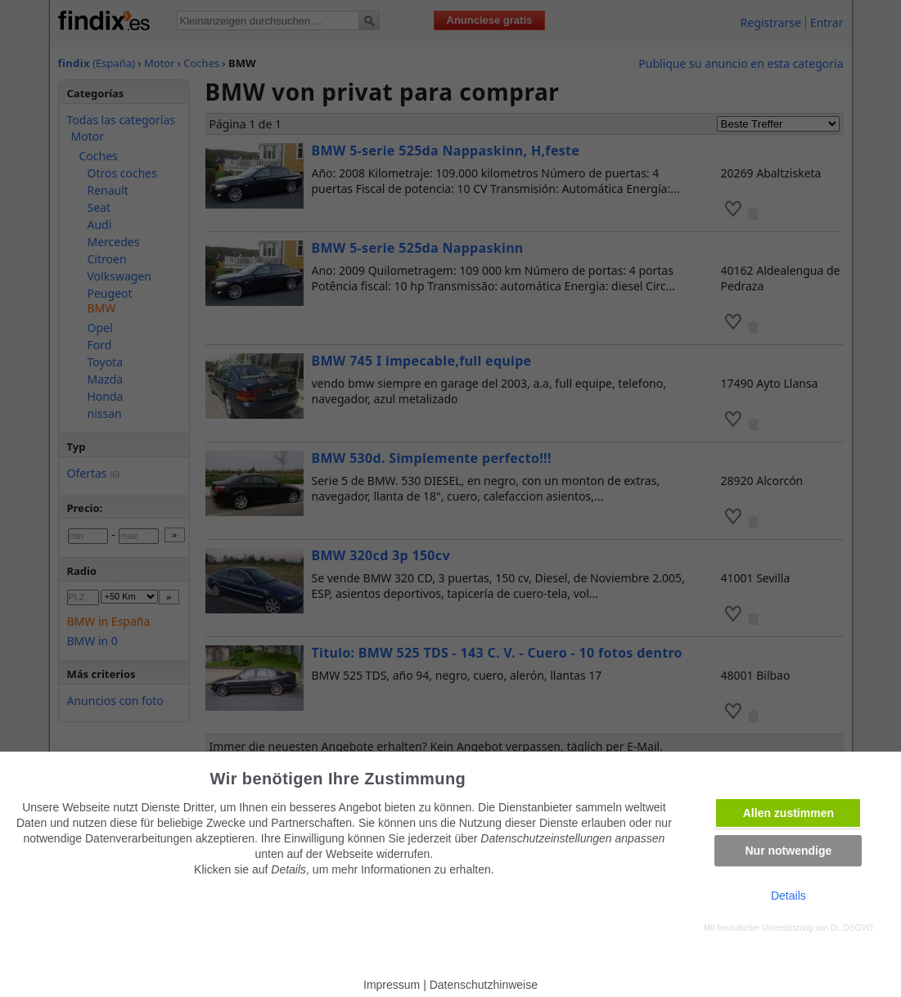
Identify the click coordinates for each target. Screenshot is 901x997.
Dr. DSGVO (852, 927)
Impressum (391, 984)
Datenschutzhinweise (484, 984)
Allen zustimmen (788, 813)
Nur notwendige (788, 850)
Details (788, 895)
